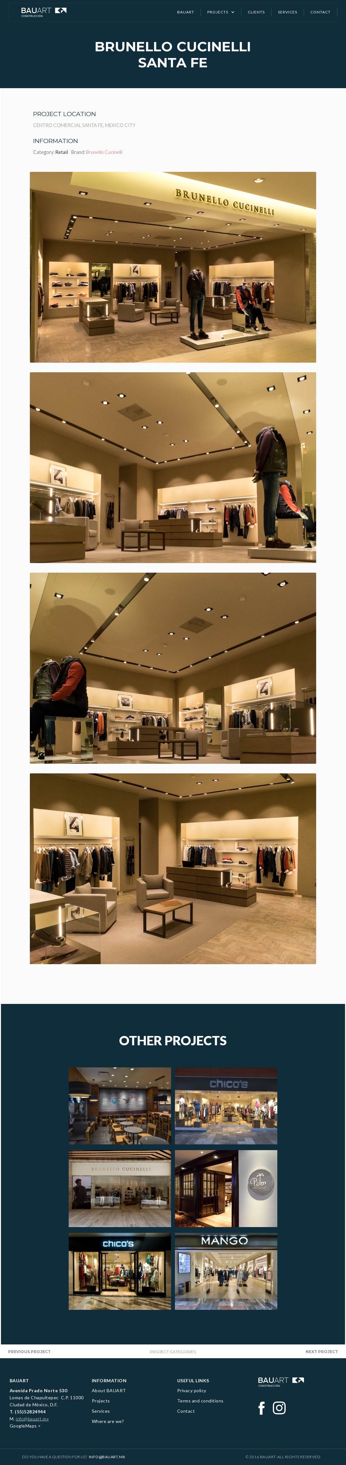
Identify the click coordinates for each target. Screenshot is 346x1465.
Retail (61, 152)
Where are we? (108, 1421)
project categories (173, 1351)
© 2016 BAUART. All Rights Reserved (283, 1456)
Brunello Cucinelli (104, 152)
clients (256, 12)
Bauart (185, 12)
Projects (101, 1400)
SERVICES (287, 12)
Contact (186, 1411)
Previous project (29, 1351)
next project (322, 1351)
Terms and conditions (200, 1400)
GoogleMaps (23, 1425)
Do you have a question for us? (73, 1456)
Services (101, 1411)
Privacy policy (191, 1390)
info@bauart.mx (32, 1418)
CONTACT (320, 12)
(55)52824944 (30, 1411)
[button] (221, 12)
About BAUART (109, 1390)
